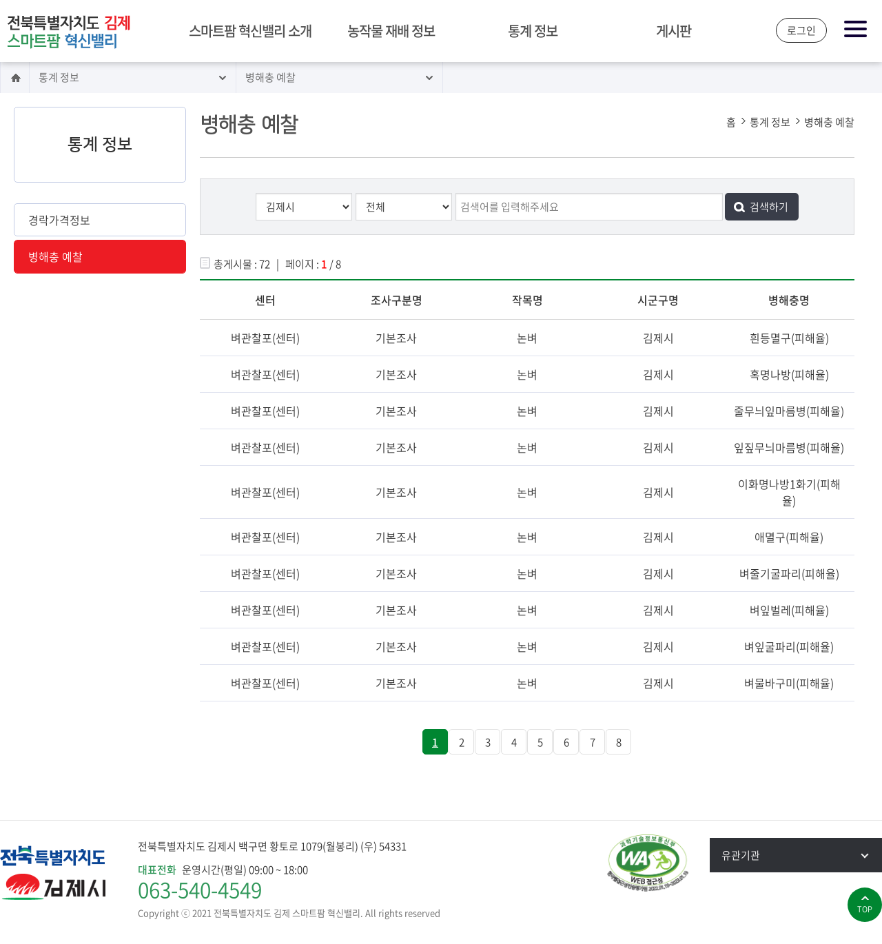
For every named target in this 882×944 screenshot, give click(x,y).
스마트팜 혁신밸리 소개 (250, 31)
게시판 (673, 31)
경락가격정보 (59, 220)
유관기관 (801, 855)
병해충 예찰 (270, 77)
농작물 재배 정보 (391, 31)
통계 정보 (532, 31)
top (864, 909)
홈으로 (15, 77)
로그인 (801, 30)
